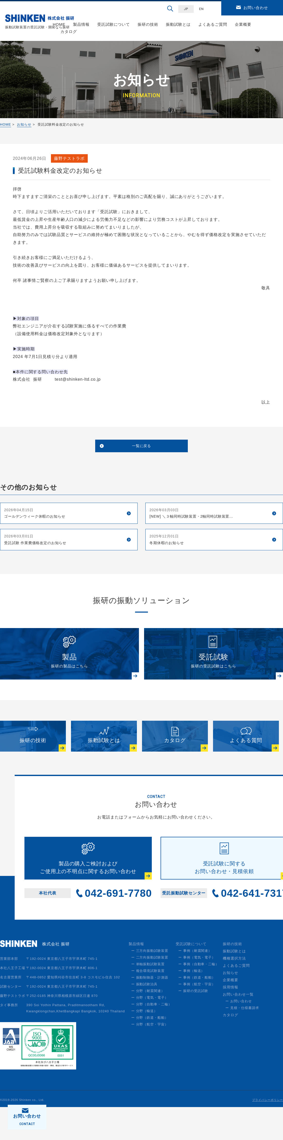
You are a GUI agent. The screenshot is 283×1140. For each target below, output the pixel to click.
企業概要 (243, 24)
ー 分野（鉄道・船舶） (149, 1050)
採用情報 (230, 1020)
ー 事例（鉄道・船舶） (196, 1010)
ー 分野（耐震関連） (148, 1024)
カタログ (68, 31)
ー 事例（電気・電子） (196, 990)
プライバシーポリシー (267, 1132)
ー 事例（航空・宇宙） (196, 1017)
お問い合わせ (255, 7)
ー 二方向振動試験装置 (149, 990)
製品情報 (81, 24)
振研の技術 (148, 24)
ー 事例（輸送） (191, 1004)
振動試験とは (178, 24)
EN (201, 9)
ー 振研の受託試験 (193, 1024)
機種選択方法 (234, 991)
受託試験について (113, 24)
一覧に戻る (142, 447)
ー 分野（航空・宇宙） (149, 1057)
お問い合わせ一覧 (238, 1027)
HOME (5, 124)
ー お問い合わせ (238, 1034)
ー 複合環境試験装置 (148, 1004)
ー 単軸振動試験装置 (148, 997)
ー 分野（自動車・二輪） (151, 1037)
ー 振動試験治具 (144, 1017)
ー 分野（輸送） (144, 1044)
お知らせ (24, 124)
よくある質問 (246, 763)
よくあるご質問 (212, 24)
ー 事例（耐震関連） (195, 984)
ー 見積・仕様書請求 (242, 1041)
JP (186, 9)
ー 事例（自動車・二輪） (198, 997)
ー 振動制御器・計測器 (149, 1010)
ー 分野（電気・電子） (149, 1030)
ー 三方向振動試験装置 (149, 984)
